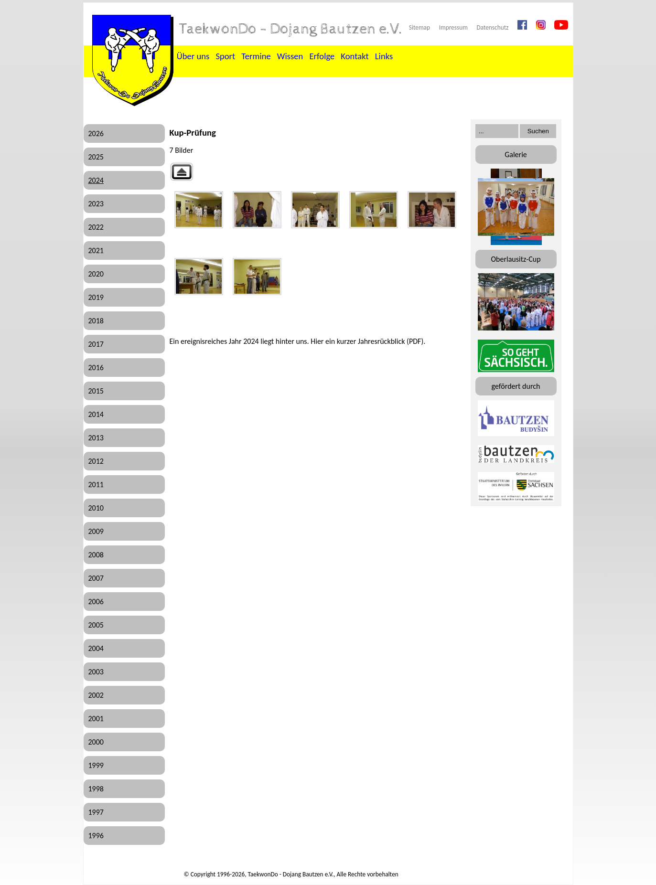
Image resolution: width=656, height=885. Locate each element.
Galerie (516, 154)
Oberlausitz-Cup (515, 259)
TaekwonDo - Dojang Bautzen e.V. (291, 29)
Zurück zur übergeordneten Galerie (182, 171)
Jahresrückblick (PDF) (390, 341)
